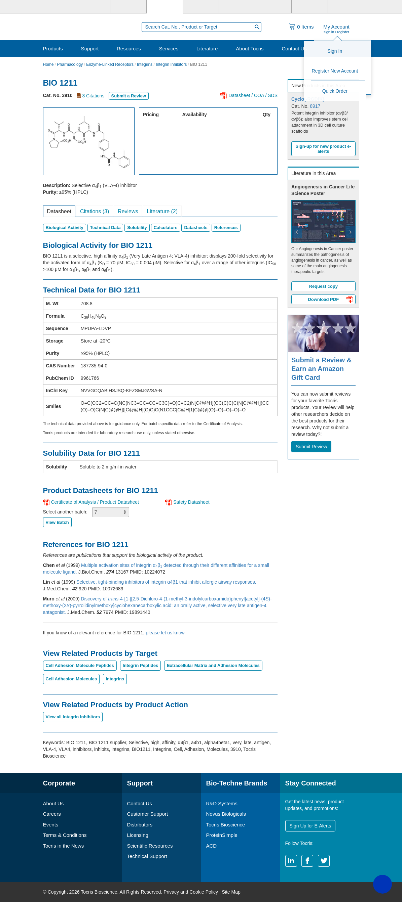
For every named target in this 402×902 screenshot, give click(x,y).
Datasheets (195, 227)
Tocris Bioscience (225, 824)
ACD (211, 846)
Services (169, 48)
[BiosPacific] (237, 6)
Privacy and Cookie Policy (190, 892)
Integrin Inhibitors (171, 64)
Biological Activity (64, 227)
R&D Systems (221, 803)
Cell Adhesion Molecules (71, 678)
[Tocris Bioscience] (165, 6)
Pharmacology (70, 64)
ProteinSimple (221, 835)
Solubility (137, 227)
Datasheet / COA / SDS (253, 95)
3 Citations (93, 95)
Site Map (231, 892)
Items (305, 27)
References (226, 227)
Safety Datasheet (191, 502)
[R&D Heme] (346, 6)
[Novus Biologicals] (128, 6)
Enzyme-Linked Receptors (110, 64)
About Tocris (249, 48)
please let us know (165, 632)
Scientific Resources (150, 846)
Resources (129, 48)
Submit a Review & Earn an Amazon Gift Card (321, 368)
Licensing (137, 835)
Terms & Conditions (65, 835)
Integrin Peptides (140, 665)
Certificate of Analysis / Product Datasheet (95, 502)
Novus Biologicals (226, 814)
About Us (53, 803)
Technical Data (105, 227)
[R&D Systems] (92, 6)
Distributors (140, 824)
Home (48, 64)
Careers (52, 814)
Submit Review (311, 446)
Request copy (323, 286)
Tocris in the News (63, 846)
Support (90, 48)
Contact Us (294, 48)
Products (53, 48)
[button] (293, 244)
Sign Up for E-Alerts (310, 825)
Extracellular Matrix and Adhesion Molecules (213, 665)
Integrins (144, 64)
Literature (207, 48)
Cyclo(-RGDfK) (307, 99)
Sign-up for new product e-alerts (323, 149)
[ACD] (310, 6)
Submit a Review (128, 95)
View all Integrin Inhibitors (73, 716)
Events (51, 824)
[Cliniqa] (273, 6)
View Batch (57, 522)
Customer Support (147, 814)
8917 (315, 106)
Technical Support (147, 856)
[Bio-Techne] (56, 6)
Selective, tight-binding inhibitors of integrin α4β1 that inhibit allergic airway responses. (166, 582)
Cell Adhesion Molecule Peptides (80, 665)
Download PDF (330, 300)
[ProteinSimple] (201, 6)
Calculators (166, 227)
